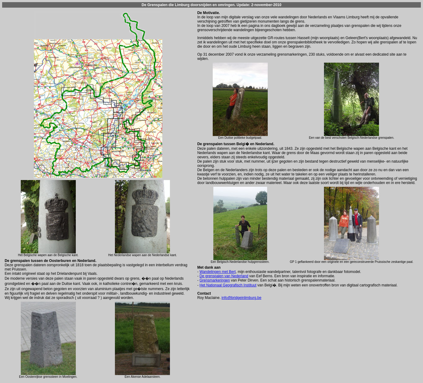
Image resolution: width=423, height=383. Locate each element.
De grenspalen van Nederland (224, 276)
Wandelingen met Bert (218, 272)
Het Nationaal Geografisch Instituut (228, 285)
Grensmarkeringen (215, 280)
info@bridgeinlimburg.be (241, 298)
